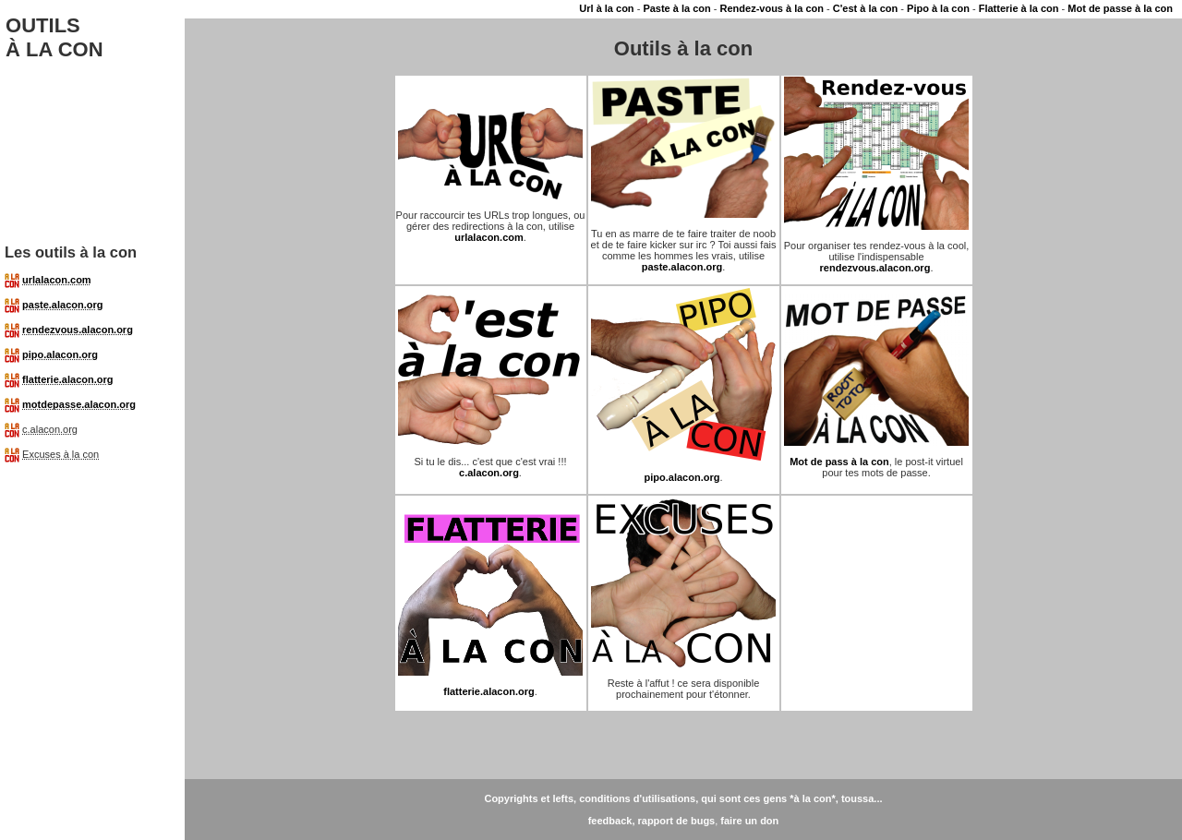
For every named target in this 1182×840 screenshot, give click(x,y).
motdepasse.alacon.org (79, 404)
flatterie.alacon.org (67, 379)
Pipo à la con (938, 8)
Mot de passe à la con (1120, 8)
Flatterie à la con (1019, 8)
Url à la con (606, 8)
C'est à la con (865, 8)
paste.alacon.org (62, 304)
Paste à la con (676, 8)
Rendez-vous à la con (772, 8)
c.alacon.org (489, 472)
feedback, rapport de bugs (652, 820)
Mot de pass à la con (839, 461)
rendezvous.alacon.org (77, 329)
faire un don (749, 820)
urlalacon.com (56, 279)
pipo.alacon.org (60, 354)
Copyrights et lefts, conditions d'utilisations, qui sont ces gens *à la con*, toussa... (683, 798)
